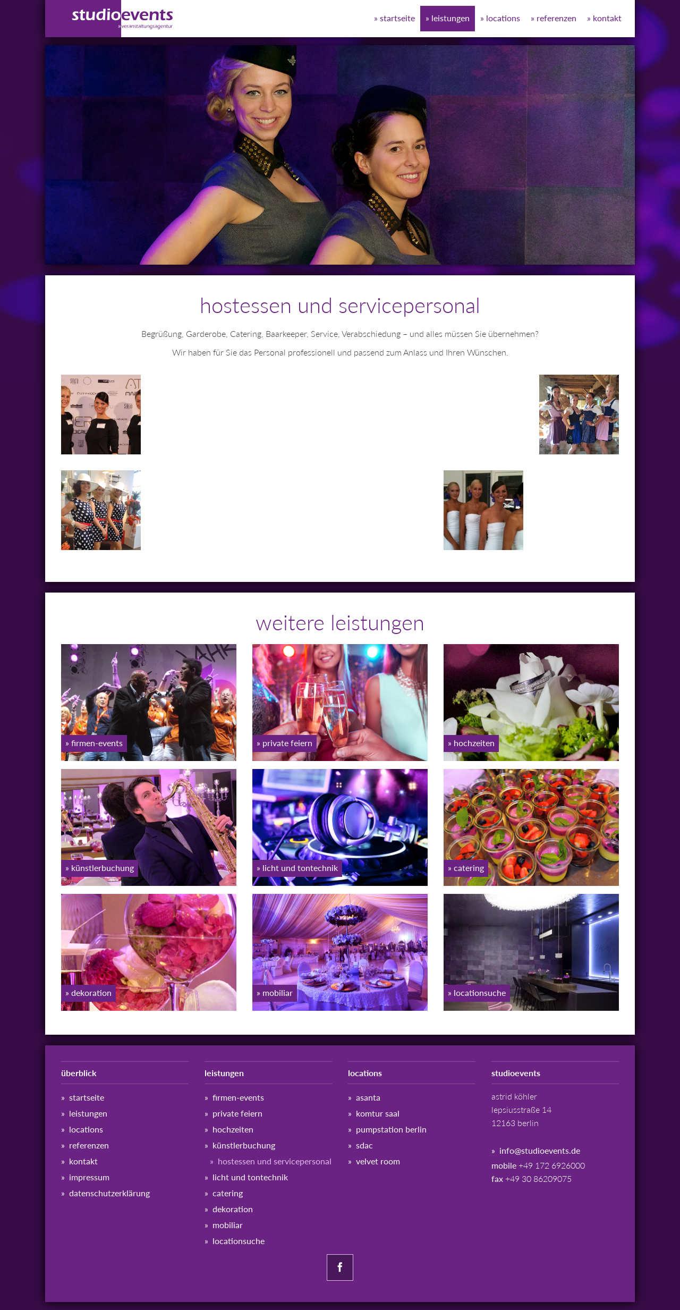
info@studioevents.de (539, 1150)
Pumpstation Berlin (391, 1129)
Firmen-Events (238, 1097)
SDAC (364, 1145)
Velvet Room (378, 1161)
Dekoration (232, 1209)
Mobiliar (227, 1225)
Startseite (397, 18)
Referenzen (556, 18)
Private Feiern (237, 1113)
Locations (503, 18)
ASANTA (368, 1097)
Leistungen (450, 18)
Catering (227, 1193)
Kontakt (607, 18)
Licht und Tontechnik (250, 1177)
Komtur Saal (378, 1113)
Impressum (89, 1177)
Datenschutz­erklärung (109, 1193)
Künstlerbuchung (243, 1145)
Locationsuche (238, 1241)
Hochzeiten (232, 1129)
